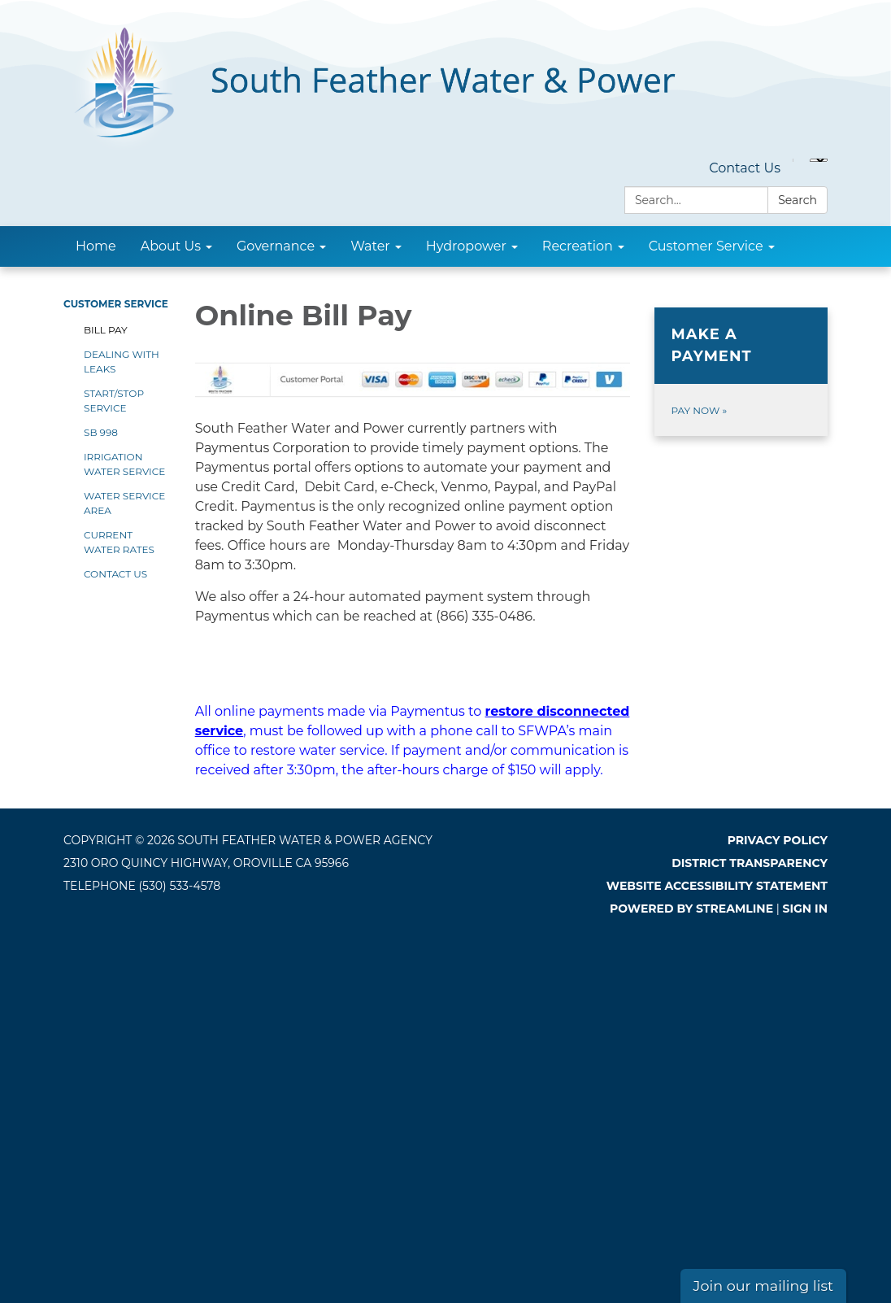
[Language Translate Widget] (819, 160)
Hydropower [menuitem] (466, 246)
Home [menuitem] (96, 246)
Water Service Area (124, 503)
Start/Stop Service (114, 400)
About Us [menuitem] (171, 246)
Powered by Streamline (691, 908)
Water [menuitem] (370, 246)
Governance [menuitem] (276, 246)
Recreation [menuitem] (577, 246)
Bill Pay (106, 330)
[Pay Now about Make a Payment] (741, 371)
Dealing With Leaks (121, 361)
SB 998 (101, 432)
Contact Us (744, 168)
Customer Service (115, 304)
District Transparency (750, 863)
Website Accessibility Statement (717, 885)
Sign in (805, 908)
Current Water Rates (119, 542)
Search (797, 200)
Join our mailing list (763, 1285)
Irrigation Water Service (124, 464)
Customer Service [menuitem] (706, 246)
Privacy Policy (778, 840)
